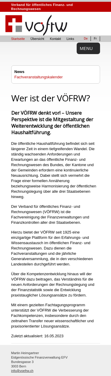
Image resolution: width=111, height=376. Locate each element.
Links (70, 38)
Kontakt (55, 38)
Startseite (18, 38)
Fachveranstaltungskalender (39, 77)
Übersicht (37, 38)
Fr (95, 38)
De (86, 38)
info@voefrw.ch (22, 370)
